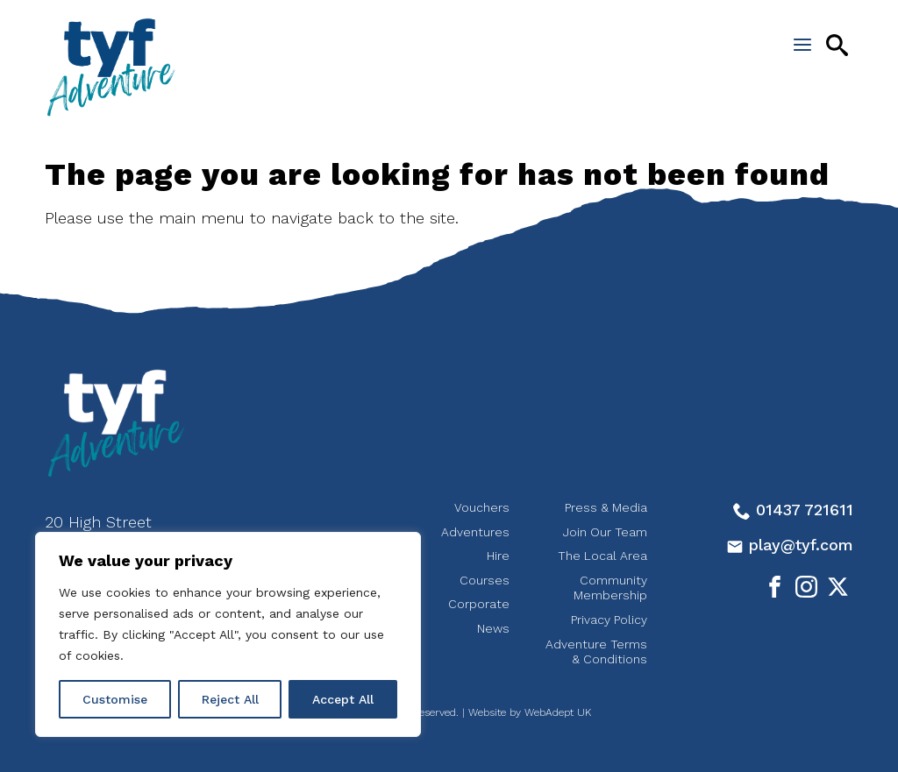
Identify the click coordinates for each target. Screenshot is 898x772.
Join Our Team (605, 532)
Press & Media (606, 507)
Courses (485, 580)
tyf (110, 67)
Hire (498, 556)
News (493, 628)
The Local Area (602, 556)
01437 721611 (793, 509)
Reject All (230, 699)
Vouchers (482, 507)
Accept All (343, 699)
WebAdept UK (557, 712)
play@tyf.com (789, 544)
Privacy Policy (609, 620)
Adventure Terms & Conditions (596, 652)
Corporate (479, 604)
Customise (114, 699)
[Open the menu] (802, 44)
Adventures (475, 532)
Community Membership (610, 588)
